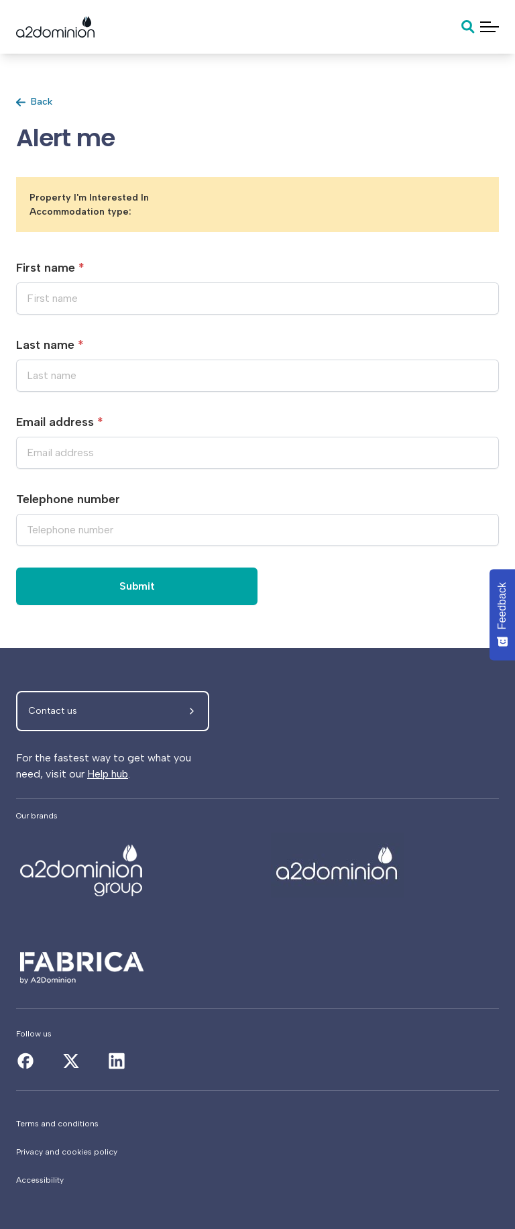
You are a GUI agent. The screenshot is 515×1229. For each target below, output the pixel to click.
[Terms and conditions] (257, 1124)
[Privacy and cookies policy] (257, 1152)
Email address (59, 422)
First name (50, 267)
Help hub (107, 773)
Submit (137, 586)
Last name (50, 344)
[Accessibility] (257, 1180)
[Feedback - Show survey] (502, 614)
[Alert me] (130, 865)
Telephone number (68, 499)
